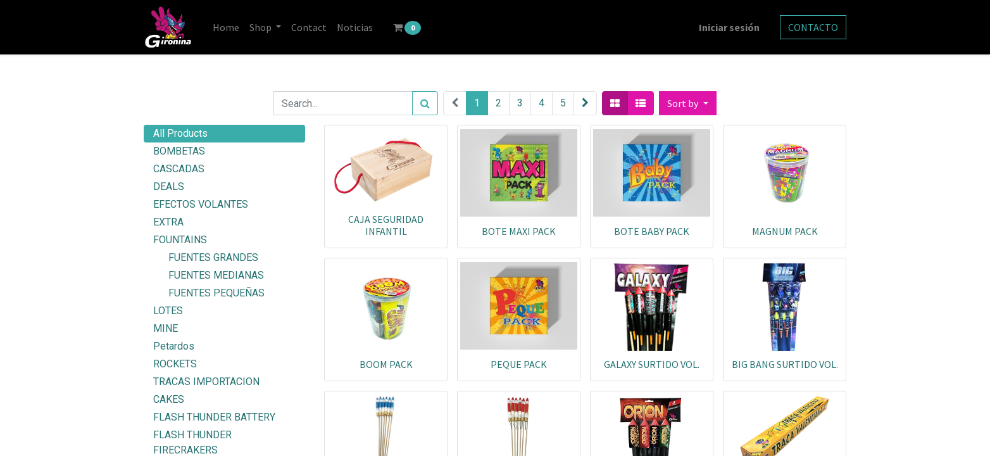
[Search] (425, 103)
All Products (180, 133)
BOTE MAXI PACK (519, 231)
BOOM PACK (386, 364)
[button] (687, 103)
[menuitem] (226, 27)
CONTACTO (813, 27)
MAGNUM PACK (785, 231)
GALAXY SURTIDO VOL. (651, 364)
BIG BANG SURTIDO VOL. (785, 364)
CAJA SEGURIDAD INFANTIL (385, 225)
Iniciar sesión (729, 27)
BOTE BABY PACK (651, 231)
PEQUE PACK (519, 364)
